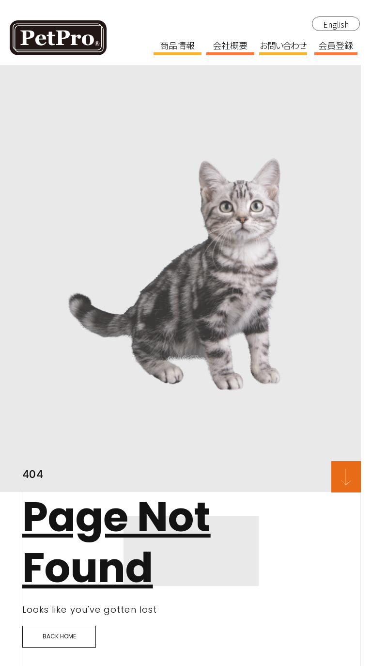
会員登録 (335, 46)
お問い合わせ (283, 46)
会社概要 (230, 46)
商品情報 (177, 46)
